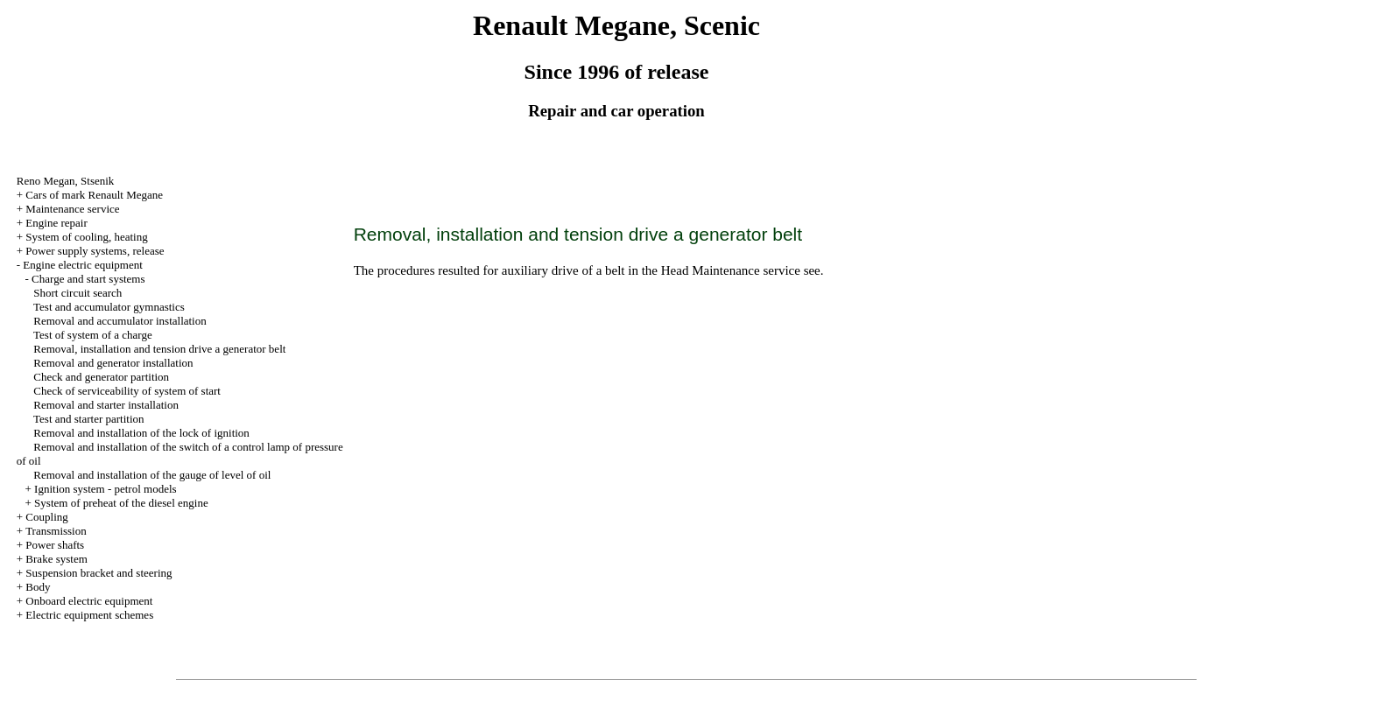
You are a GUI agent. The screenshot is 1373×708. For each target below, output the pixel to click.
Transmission (56, 530)
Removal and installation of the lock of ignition (141, 432)
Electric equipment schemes (89, 614)
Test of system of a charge (92, 334)
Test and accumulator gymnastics (109, 306)
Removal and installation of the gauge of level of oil (152, 474)
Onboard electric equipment (88, 600)
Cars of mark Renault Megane (94, 194)
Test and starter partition (88, 418)
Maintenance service (72, 208)
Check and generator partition (101, 376)
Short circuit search (77, 292)
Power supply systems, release (94, 250)
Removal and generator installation (113, 362)
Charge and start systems (88, 278)
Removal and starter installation (106, 404)
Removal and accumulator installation (119, 320)
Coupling (46, 516)
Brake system (56, 558)
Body (37, 586)
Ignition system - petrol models (105, 488)
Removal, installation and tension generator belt (159, 348)
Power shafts (54, 544)
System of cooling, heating (86, 236)
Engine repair (56, 222)
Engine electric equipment (82, 264)
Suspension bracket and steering (98, 572)
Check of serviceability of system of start (127, 390)
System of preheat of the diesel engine (121, 502)
